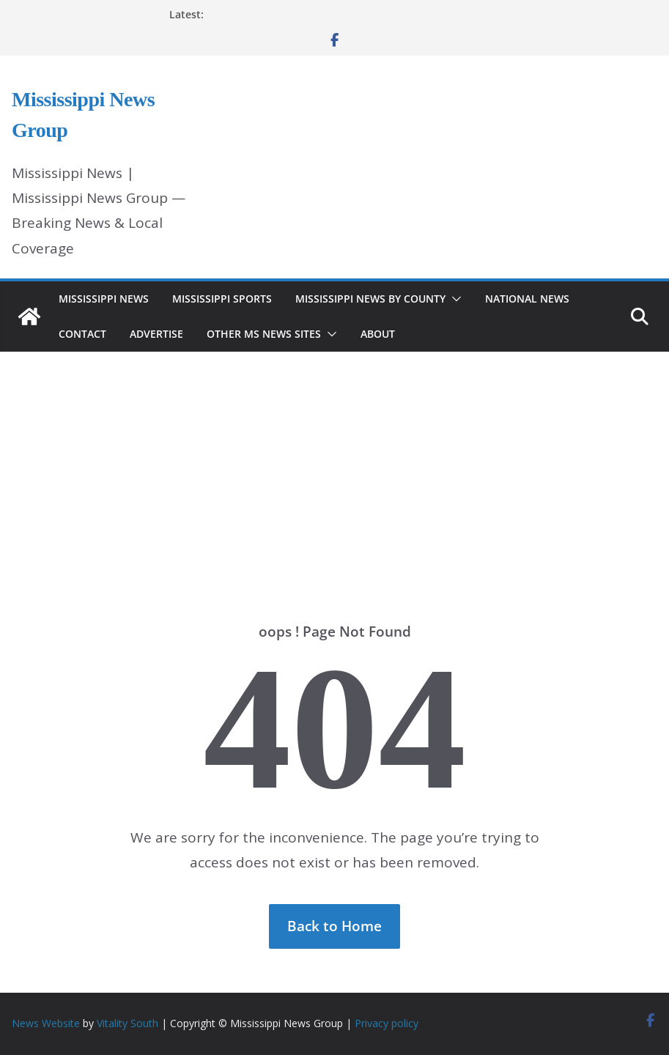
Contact (82, 334)
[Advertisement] (334, 465)
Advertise (156, 334)
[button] (454, 299)
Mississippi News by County (370, 299)
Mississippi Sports (222, 299)
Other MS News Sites (264, 334)
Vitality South (127, 1023)
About (378, 334)
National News (527, 299)
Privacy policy (386, 1023)
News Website (46, 1023)
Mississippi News (104, 299)
